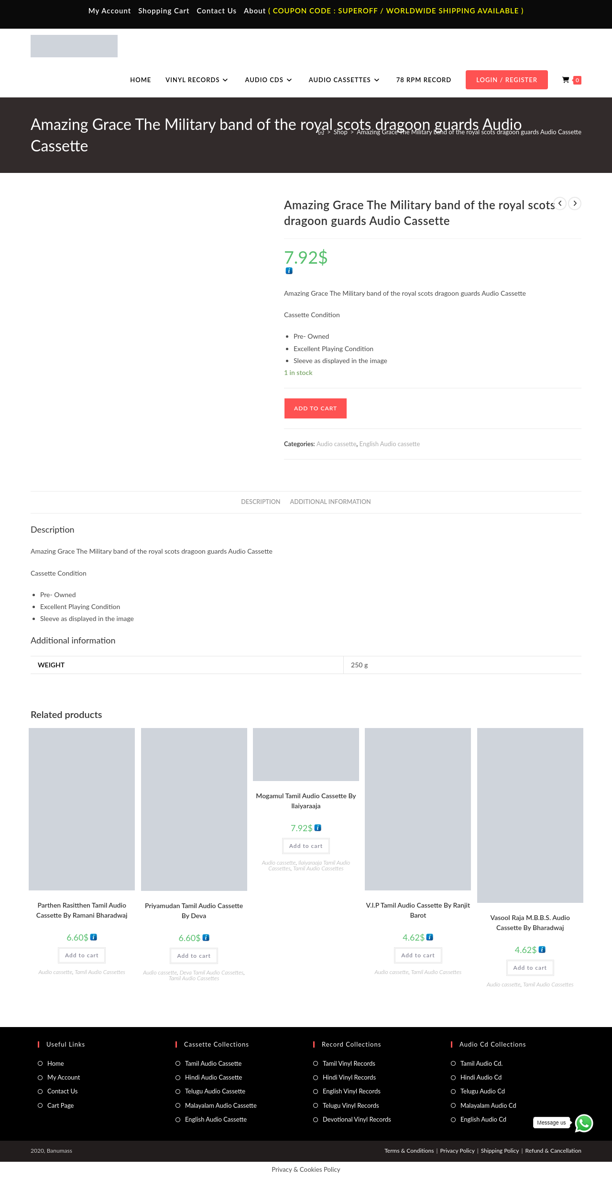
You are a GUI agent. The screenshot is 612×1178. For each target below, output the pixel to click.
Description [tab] (260, 501)
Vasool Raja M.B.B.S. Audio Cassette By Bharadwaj (530, 922)
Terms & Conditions (409, 1150)
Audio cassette (336, 444)
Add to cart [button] (81, 955)
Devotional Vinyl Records (357, 1119)
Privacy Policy (457, 1150)
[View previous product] (560, 203)
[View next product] (574, 203)
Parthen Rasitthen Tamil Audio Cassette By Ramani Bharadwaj (82, 910)
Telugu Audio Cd (482, 1091)
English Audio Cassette (216, 1119)
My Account (109, 10)
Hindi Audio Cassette (213, 1077)
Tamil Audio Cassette (213, 1063)
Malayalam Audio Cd (488, 1105)
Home (55, 1063)
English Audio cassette (390, 444)
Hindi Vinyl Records (349, 1077)
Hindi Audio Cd (481, 1077)
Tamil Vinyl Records (349, 1063)
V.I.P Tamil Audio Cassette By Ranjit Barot (418, 910)
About (255, 10)
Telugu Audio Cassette (215, 1091)
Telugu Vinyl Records (351, 1105)
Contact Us (217, 10)
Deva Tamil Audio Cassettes (212, 972)
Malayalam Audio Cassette (221, 1105)
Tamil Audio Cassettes (100, 971)
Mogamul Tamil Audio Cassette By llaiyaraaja (306, 801)
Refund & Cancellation (553, 1150)
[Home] (321, 132)
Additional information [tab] (330, 501)
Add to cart (315, 408)
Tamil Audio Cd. (481, 1063)
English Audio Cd (483, 1119)
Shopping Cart (163, 10)
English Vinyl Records (352, 1091)
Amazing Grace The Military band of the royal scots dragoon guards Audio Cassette (469, 132)
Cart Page (60, 1105)
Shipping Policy (500, 1150)
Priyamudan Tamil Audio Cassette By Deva (194, 910)
